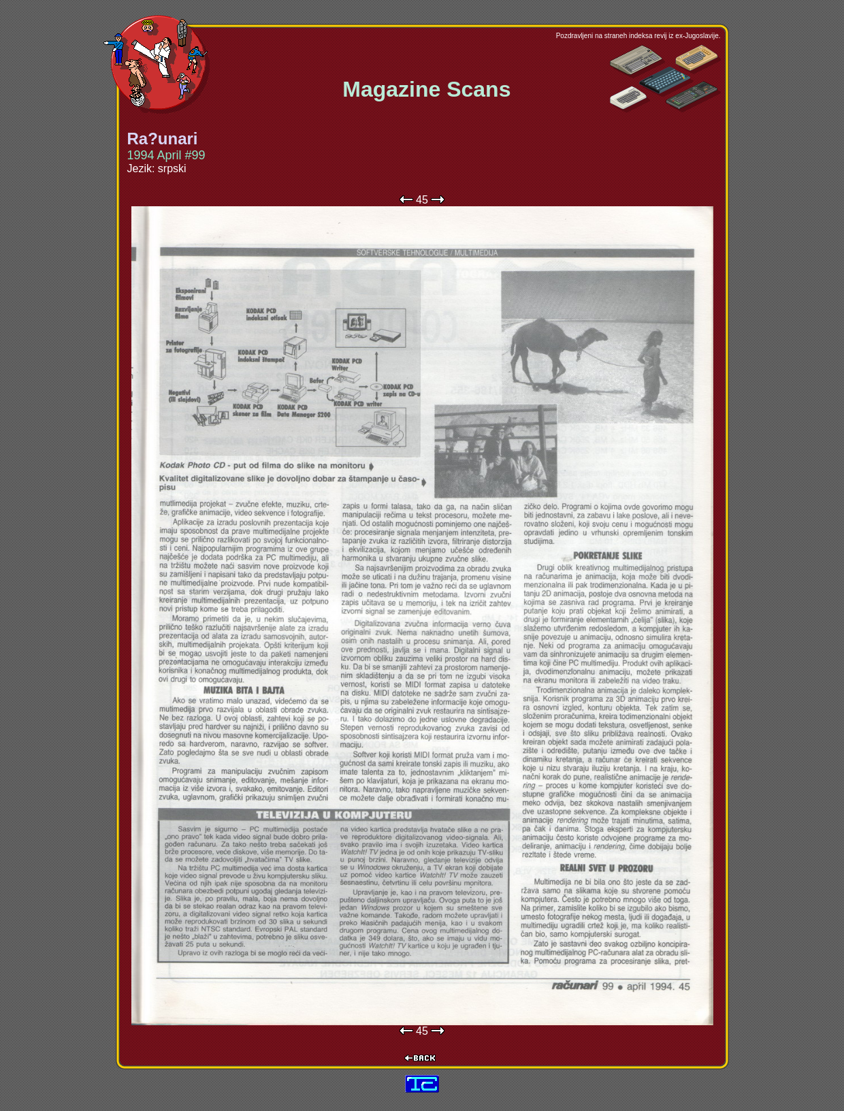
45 (422, 200)
